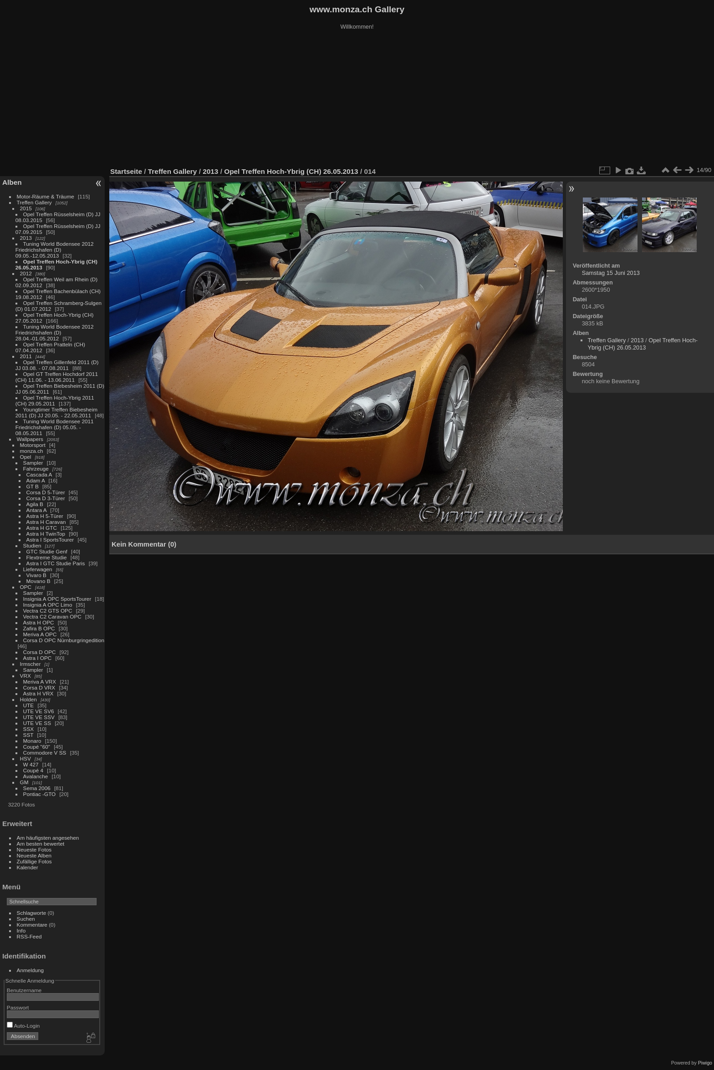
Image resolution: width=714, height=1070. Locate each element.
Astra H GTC (41, 528)
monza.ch (31, 451)
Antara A (36, 510)
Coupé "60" (36, 747)
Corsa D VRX (39, 687)
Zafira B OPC (39, 628)
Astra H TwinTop (45, 534)
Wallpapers (30, 439)
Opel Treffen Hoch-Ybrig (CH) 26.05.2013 (292, 171)
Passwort (18, 1007)
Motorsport (33, 445)
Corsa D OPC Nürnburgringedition (64, 640)
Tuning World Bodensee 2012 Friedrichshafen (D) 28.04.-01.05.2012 (54, 332)
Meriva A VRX (39, 682)
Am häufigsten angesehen (48, 838)
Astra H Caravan (46, 522)
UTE (28, 705)
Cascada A (39, 474)
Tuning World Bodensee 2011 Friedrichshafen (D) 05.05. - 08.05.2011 (54, 427)
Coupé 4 (33, 770)
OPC (26, 587)
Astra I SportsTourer (50, 540)
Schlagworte (31, 913)
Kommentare (32, 925)
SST (28, 735)
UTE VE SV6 (38, 711)
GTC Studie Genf (46, 551)
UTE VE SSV (39, 717)
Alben (12, 182)
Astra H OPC (38, 622)
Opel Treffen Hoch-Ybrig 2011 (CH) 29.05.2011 (54, 400)
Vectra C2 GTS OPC (47, 611)
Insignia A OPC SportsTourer (57, 599)
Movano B (38, 581)
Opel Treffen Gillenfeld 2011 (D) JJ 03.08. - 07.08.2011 (57, 365)
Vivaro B (36, 575)
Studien (32, 545)
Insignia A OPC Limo (47, 605)
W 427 (31, 764)
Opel (25, 457)
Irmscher (30, 664)
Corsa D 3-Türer (45, 498)
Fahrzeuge (36, 469)
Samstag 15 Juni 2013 (611, 272)
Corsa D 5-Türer (45, 492)
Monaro (32, 741)
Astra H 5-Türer (44, 516)
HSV (25, 758)
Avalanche (35, 776)
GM (24, 782)
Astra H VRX (38, 693)
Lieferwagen (37, 569)
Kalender (27, 867)
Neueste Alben (34, 855)
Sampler (33, 463)
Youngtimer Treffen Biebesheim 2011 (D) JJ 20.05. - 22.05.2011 (56, 412)
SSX (28, 729)
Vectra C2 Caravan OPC (52, 616)
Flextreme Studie (46, 557)
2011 (26, 356)
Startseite (126, 171)
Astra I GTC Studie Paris (55, 563)
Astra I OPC (37, 658)
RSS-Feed (29, 936)
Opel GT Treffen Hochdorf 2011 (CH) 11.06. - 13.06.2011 (56, 377)
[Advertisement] (357, 99)
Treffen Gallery (34, 202)
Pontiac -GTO (39, 794)
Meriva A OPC (40, 634)
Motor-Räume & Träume (45, 196)
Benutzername (24, 990)
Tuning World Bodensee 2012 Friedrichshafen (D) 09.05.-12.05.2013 (54, 250)
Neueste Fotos (34, 849)
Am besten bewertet (41, 844)
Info (21, 930)
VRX (25, 676)
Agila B (34, 504)
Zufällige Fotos (34, 861)
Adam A (35, 480)
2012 (26, 273)
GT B (32, 486)
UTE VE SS (37, 723)
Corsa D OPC (39, 652)
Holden (28, 699)
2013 (26, 238)
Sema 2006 (37, 788)
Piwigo (705, 1062)
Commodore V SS (44, 753)
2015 (26, 208)
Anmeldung (30, 970)
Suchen (26, 919)
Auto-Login (23, 1026)
